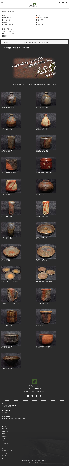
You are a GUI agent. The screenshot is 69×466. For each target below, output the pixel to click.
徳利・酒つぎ (7, 17)
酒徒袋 (5, 36)
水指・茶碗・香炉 (8, 34)
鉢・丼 (40, 22)
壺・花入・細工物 (8, 31)
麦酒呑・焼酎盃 (8, 24)
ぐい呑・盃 (6, 20)
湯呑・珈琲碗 (44, 17)
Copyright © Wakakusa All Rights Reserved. (34, 462)
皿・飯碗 (40, 20)
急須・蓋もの (42, 24)
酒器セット (6, 22)
